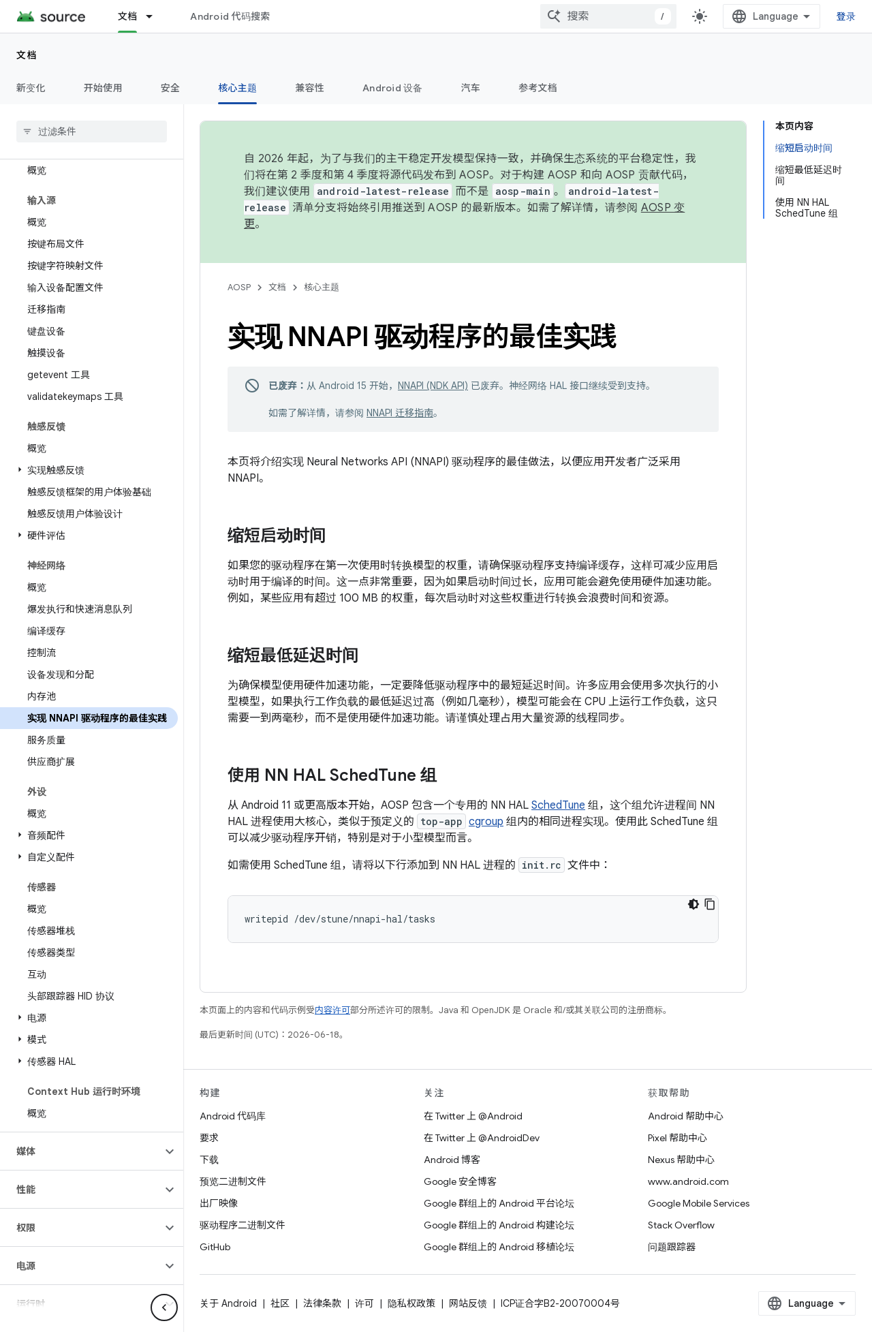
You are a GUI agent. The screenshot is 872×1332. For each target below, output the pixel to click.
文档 (26, 55)
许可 (364, 1303)
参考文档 (537, 88)
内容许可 (332, 1010)
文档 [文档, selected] (128, 16)
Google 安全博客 (460, 1181)
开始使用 (103, 88)
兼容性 (309, 88)
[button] (89, 470)
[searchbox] (91, 131)
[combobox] (608, 16)
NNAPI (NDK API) (433, 386)
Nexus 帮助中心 (681, 1159)
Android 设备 (392, 88)
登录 (846, 16)
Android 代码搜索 (230, 16)
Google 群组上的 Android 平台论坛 (499, 1203)
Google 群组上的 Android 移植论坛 (499, 1247)
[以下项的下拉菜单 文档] (155, 16)
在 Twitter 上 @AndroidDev (482, 1138)
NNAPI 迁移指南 (400, 413)
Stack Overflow (681, 1225)
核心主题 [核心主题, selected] (237, 88)
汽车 (471, 88)
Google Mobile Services (698, 1203)
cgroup (486, 821)
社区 (280, 1303)
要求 (209, 1138)
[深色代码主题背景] (693, 904)
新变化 (31, 88)
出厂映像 (219, 1203)
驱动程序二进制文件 (242, 1225)
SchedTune (558, 805)
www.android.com (688, 1181)
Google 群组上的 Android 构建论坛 (499, 1225)
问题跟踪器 (672, 1247)
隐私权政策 (411, 1303)
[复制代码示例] (710, 904)
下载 (209, 1159)
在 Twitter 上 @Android (473, 1116)
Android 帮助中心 (685, 1116)
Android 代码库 (233, 1116)
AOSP (239, 287)
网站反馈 (468, 1303)
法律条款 (322, 1303)
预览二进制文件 (233, 1181)
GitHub (215, 1247)
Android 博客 (452, 1159)
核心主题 (321, 287)
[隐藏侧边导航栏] (164, 1307)
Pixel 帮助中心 (677, 1138)
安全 (171, 88)
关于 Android (228, 1303)
